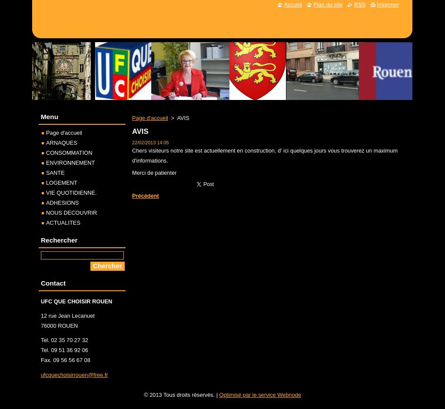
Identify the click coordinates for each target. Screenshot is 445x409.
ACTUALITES (63, 222)
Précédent (145, 196)
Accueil (293, 4)
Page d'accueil (150, 118)
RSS (359, 4)
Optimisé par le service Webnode (260, 395)
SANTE (55, 173)
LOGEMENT (61, 183)
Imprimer (388, 4)
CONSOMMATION (69, 153)
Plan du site (327, 4)
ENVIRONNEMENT (70, 163)
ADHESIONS (62, 203)
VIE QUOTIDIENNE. (71, 193)
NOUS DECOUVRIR (71, 212)
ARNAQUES (61, 143)
